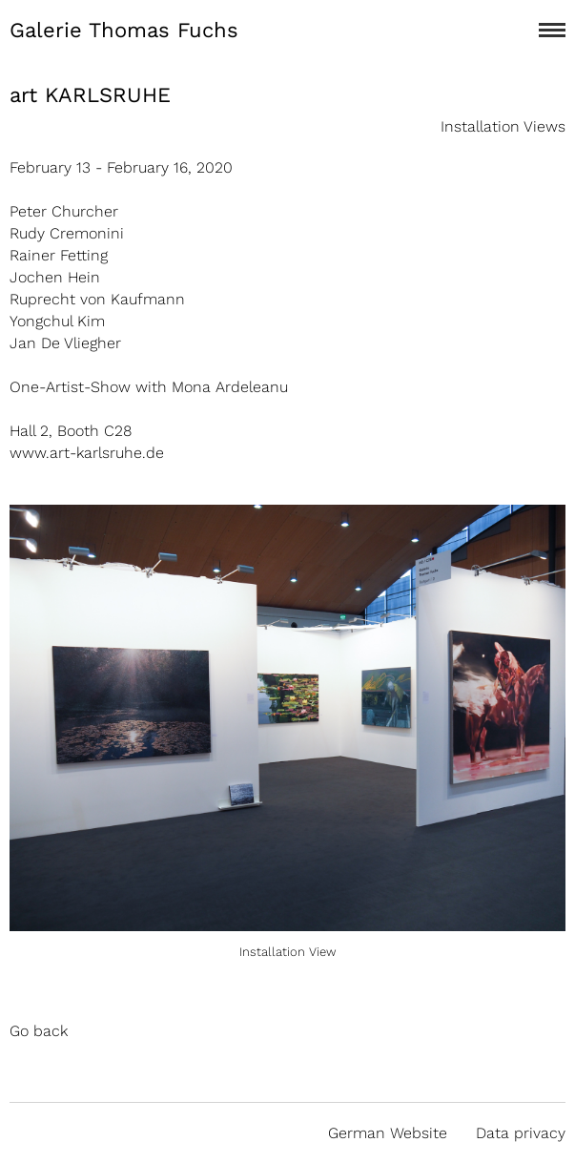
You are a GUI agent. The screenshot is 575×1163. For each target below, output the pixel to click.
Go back (39, 1031)
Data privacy (520, 1133)
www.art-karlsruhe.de (87, 453)
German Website (387, 1133)
